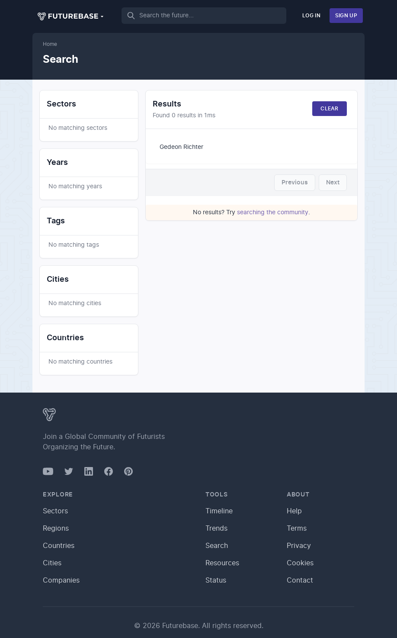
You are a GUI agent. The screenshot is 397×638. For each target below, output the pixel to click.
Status (215, 580)
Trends (216, 528)
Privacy (299, 545)
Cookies (300, 563)
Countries (58, 545)
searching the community (272, 212)
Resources (222, 563)
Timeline (219, 511)
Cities (52, 563)
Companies (61, 580)
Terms (297, 528)
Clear (329, 108)
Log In (311, 15)
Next (332, 183)
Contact (300, 580)
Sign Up (346, 15)
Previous (295, 183)
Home (50, 44)
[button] (71, 16)
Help (294, 511)
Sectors (55, 511)
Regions (56, 528)
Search (216, 545)
